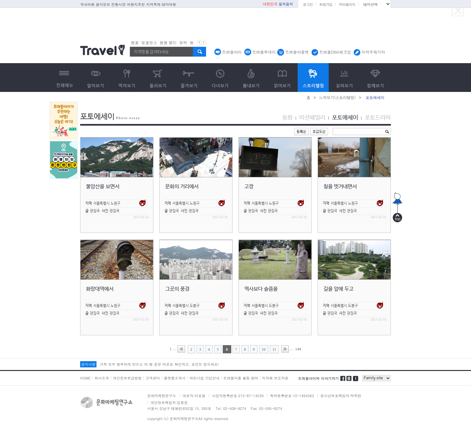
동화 (287, 118)
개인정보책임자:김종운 (169, 402)
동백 (183, 42)
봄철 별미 (168, 42)
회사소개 (102, 378)
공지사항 (88, 364)
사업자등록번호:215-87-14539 (238, 395)
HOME (85, 378)
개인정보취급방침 (127, 378)
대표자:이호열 (194, 395)
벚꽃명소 (149, 42)
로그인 (308, 4)
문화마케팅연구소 (161, 395)
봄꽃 (135, 42)
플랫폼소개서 (174, 378)
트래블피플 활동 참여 (240, 378)
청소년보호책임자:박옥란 (341, 395)
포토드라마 (378, 118)
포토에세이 (345, 118)
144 (298, 349)
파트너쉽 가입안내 (204, 378)
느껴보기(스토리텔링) (337, 97)
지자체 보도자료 (275, 378)
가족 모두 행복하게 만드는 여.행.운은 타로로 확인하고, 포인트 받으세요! (159, 364)
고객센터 (153, 378)
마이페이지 (347, 4)
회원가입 (325, 4)
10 (264, 349)
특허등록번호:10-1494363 (292, 395)
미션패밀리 (312, 118)
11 (274, 349)
